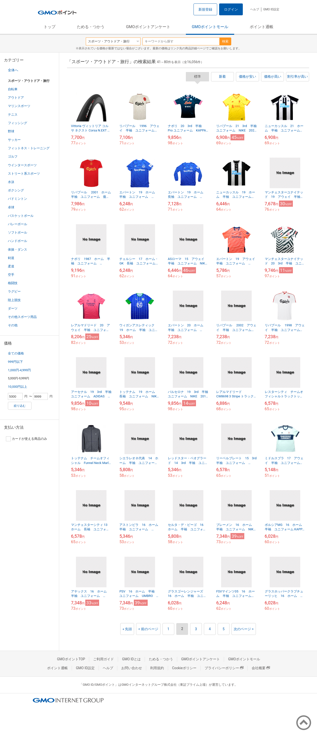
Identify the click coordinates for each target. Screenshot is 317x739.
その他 (13, 325)
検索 (225, 41)
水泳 (11, 182)
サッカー (14, 140)
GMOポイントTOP (71, 659)
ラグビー (14, 291)
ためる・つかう (91, 26)
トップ (49, 26)
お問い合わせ (131, 668)
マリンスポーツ (19, 106)
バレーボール (17, 224)
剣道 (11, 258)
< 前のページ (148, 629)
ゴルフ (13, 156)
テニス (13, 114)
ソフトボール (17, 232)
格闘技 (13, 283)
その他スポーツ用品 (22, 317)
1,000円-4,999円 (19, 370)
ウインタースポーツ (22, 165)
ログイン (231, 9)
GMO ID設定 (271, 9)
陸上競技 (14, 300)
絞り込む (20, 405)
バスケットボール (21, 216)
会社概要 (261, 668)
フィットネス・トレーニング (29, 148)
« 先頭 (127, 629)
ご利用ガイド (103, 659)
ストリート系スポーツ (24, 173)
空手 (11, 275)
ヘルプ (254, 9)
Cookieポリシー (184, 668)
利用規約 (157, 668)
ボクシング (16, 190)
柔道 (11, 266)
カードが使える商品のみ (26, 438)
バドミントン (17, 199)
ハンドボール (17, 241)
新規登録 (205, 9)
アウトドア (16, 97)
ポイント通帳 (261, 26)
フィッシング (17, 123)
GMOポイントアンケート (148, 26)
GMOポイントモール (210, 26)
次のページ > (244, 629)
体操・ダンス (17, 249)
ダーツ (13, 308)
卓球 (11, 207)
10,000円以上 (17, 386)
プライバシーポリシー (224, 668)
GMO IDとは (131, 659)
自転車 (13, 89)
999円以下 (15, 362)
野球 (11, 131)
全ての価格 (16, 353)
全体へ (13, 70)
